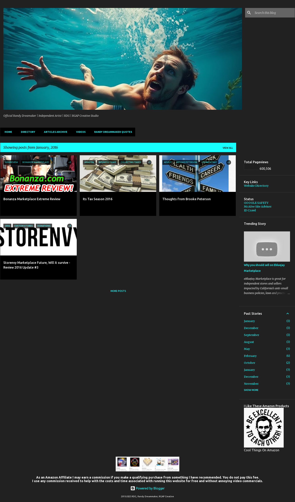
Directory (27, 132)
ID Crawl (250, 210)
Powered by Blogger (147, 488)
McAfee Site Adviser (258, 206)
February (250, 356)
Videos (79, 132)
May (247, 349)
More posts (118, 291)
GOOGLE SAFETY (256, 203)
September (251, 335)
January (249, 321)
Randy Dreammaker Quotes (112, 132)
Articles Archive (54, 132)
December (251, 328)
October (249, 363)
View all (228, 148)
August (249, 342)
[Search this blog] (274, 12)
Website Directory (256, 185)
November (251, 383)
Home (7, 132)
